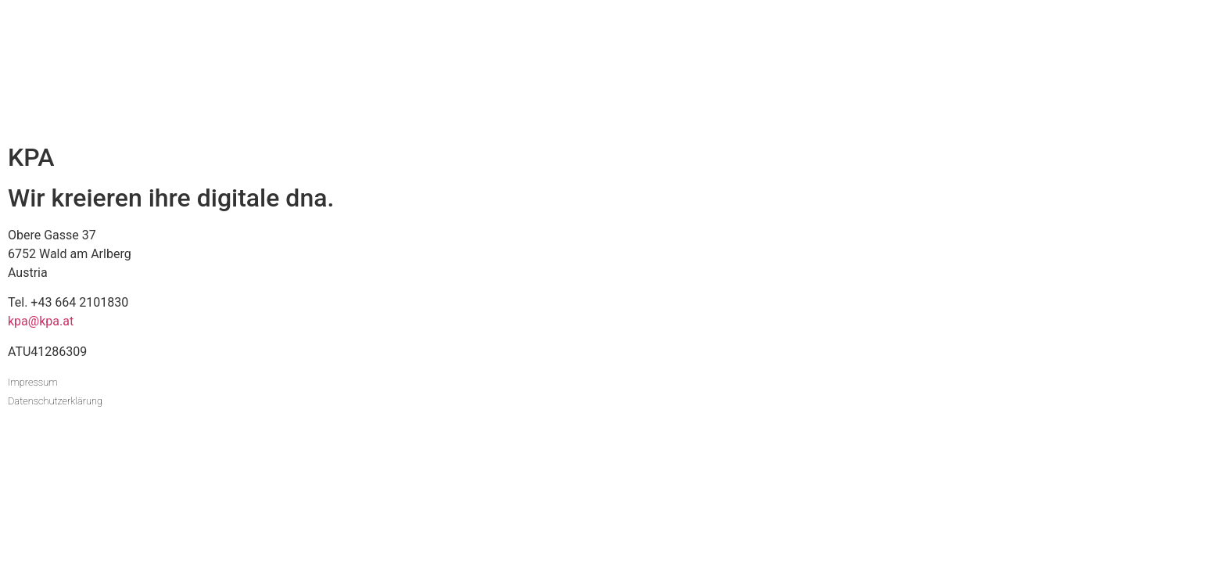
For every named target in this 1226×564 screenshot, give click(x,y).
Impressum (33, 382)
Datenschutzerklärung (55, 401)
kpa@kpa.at (40, 321)
